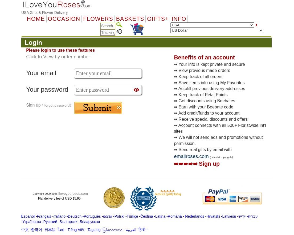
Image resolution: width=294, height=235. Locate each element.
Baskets (130, 19)
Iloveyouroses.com (73, 194)
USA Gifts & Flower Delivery (44, 12)
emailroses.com (191, 156)
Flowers (98, 19)
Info (179, 19)
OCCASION (64, 19)
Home (36, 19)
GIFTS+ (158, 19)
